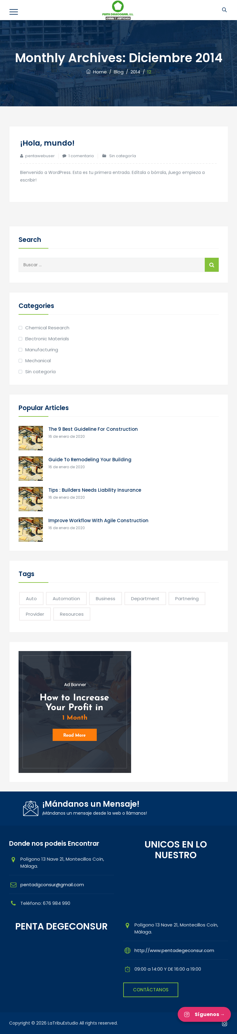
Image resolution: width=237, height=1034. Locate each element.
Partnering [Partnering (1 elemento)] (187, 598)
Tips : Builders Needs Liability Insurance (94, 490)
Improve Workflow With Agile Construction (98, 520)
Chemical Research (47, 327)
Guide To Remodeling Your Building (89, 459)
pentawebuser (40, 156)
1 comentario (81, 156)
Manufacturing (41, 349)
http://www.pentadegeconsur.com (174, 950)
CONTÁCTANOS (151, 989)
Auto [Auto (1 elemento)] (31, 598)
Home (96, 72)
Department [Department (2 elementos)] (145, 598)
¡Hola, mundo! (48, 142)
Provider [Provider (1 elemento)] (35, 614)
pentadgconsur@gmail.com (52, 884)
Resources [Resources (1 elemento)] (72, 614)
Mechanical (38, 360)
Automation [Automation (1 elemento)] (66, 598)
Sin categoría (122, 156)
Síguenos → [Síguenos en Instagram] (204, 1014)
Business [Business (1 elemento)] (105, 598)
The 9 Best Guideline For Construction (93, 429)
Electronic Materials (47, 338)
